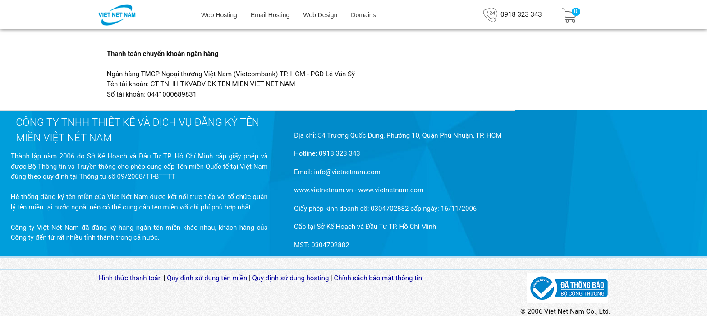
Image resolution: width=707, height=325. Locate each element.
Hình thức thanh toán (130, 278)
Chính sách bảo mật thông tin (378, 278)
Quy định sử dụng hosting (290, 278)
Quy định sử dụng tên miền (207, 278)
